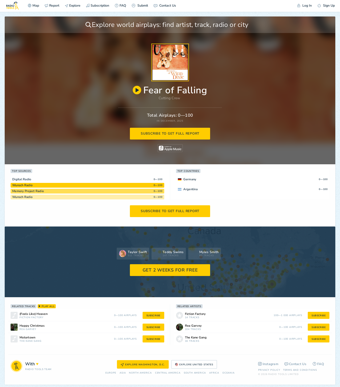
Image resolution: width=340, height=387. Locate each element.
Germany (189, 179)
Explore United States (194, 364)
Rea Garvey (28, 329)
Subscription (97, 5)
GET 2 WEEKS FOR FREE (170, 270)
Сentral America (167, 373)
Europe (110, 373)
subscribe (153, 315)
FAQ (120, 5)
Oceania (228, 373)
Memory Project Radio (28, 191)
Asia (123, 373)
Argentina (190, 189)
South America (195, 373)
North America (140, 373)
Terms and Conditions (300, 370)
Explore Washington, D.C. (143, 364)
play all (47, 306)
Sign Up (326, 5)
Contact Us (165, 5)
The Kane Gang (30, 341)
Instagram (268, 364)
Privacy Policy (269, 370)
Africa (214, 373)
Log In (304, 5)
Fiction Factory (32, 317)
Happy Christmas (32, 326)
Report (52, 5)
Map (33, 5)
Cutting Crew (169, 98)
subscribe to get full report (170, 133)
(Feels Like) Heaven (34, 314)
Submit (140, 5)
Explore (72, 5)
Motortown (27, 337)
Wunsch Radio (22, 185)
